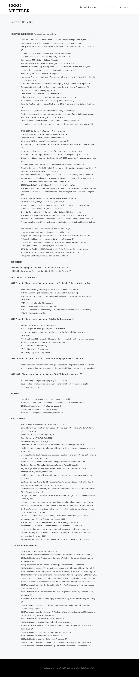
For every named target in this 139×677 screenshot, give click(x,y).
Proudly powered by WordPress (53, 668)
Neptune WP (89, 668)
